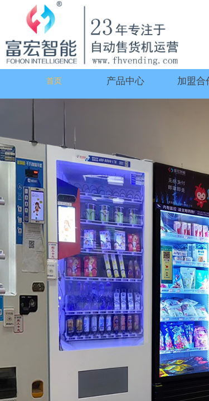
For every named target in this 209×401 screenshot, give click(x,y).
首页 (54, 81)
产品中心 (125, 81)
